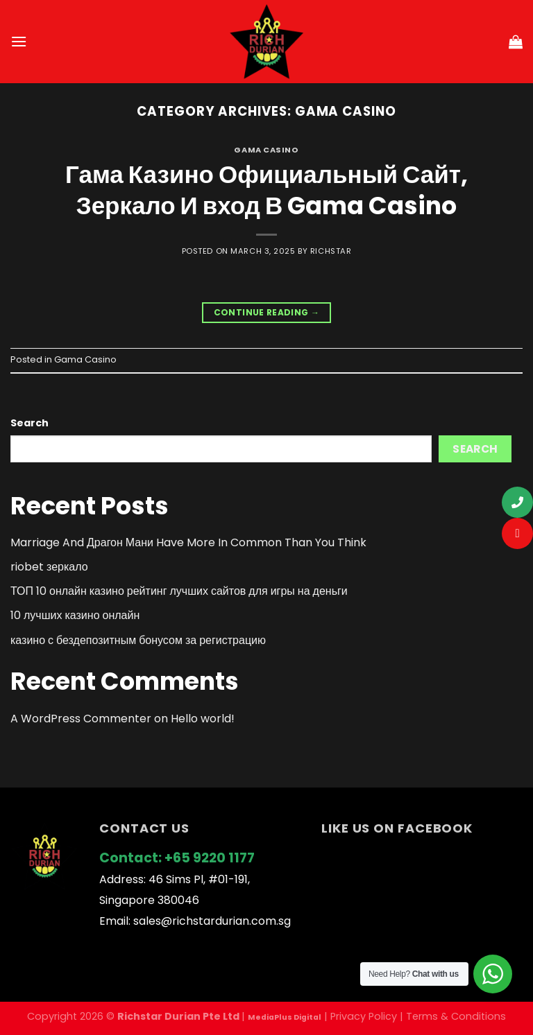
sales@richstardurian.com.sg (212, 921)
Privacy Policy (363, 1016)
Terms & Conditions (456, 1016)
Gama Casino (266, 149)
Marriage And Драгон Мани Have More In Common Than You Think (188, 542)
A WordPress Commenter (80, 719)
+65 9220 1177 (209, 858)
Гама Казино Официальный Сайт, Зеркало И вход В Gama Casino (266, 190)
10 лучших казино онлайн (74, 615)
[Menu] (18, 41)
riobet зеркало (49, 567)
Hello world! (203, 719)
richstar (330, 250)
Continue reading (267, 312)
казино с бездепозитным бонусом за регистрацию (138, 640)
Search (29, 423)
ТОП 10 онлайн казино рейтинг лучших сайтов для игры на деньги (179, 591)
